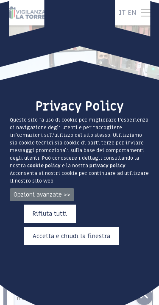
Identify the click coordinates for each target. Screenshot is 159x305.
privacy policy (107, 165)
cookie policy (44, 165)
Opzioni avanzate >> (42, 195)
